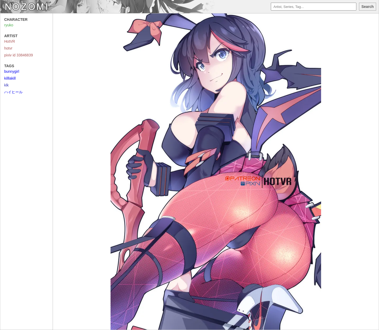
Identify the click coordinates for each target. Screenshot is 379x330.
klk (6, 85)
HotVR (9, 41)
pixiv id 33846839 (18, 55)
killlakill (10, 78)
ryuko (8, 25)
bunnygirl (11, 71)
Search (367, 6)
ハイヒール (13, 92)
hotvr (8, 48)
